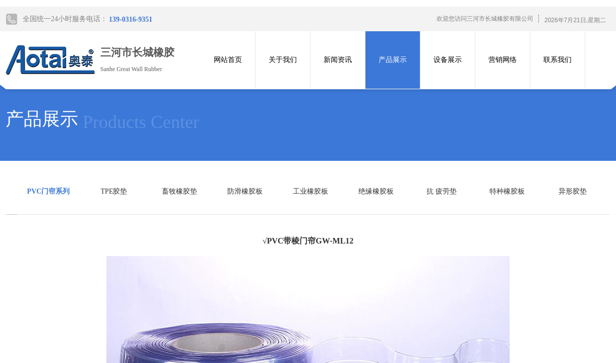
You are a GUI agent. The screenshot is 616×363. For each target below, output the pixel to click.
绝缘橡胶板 (376, 191)
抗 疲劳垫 (441, 191)
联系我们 (557, 60)
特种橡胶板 (507, 191)
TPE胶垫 (114, 191)
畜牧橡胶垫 (179, 191)
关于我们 (283, 60)
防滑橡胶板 (245, 191)
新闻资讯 (338, 60)
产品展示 (393, 60)
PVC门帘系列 (48, 191)
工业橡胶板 (310, 191)
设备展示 (448, 60)
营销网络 (502, 60)
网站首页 (228, 60)
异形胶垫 (573, 191)
